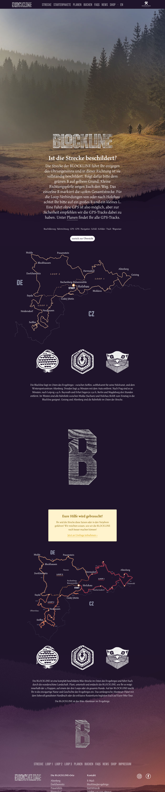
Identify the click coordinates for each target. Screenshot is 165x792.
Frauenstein (56, 788)
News (105, 5)
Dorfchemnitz (58, 784)
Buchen (88, 5)
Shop (113, 5)
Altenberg (55, 780)
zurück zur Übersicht (82, 238)
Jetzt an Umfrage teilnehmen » (83, 535)
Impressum (125, 764)
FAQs (97, 5)
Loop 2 (58, 764)
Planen (77, 5)
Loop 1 (49, 764)
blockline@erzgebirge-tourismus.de (98, 786)
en (121, 5)
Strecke (46, 5)
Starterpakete (62, 5)
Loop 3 (68, 764)
